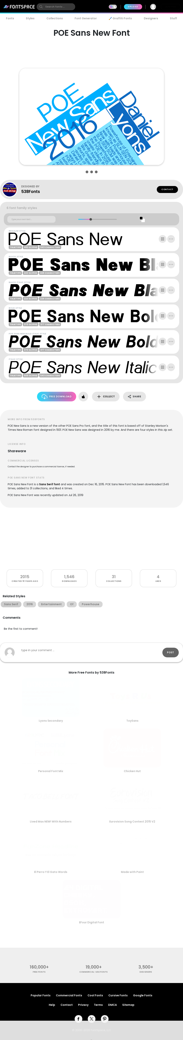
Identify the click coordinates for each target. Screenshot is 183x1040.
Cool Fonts (95, 995)
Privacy (83, 1005)
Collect (106, 396)
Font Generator (86, 18)
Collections (54, 18)
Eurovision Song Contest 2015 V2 (132, 821)
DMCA (112, 1005)
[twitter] (91, 1019)
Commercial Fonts (69, 995)
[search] (56, 6)
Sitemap (128, 1005)
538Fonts (30, 191)
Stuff (173, 18)
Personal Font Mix (50, 771)
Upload (133, 6)
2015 (24, 576)
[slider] (90, 219)
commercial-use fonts (93, 971)
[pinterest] (105, 1019)
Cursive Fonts (118, 995)
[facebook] (78, 1019)
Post (170, 652)
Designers (151, 18)
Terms (98, 1005)
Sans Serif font (49, 484)
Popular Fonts (41, 995)
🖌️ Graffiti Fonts (120, 18)
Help (52, 1005)
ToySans (132, 721)
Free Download (57, 396)
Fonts (10, 18)
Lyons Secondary (51, 721)
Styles (30, 18)
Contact (167, 189)
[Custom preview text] (31, 219)
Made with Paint (132, 872)
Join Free (170, 6)
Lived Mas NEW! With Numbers (51, 821)
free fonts (39, 971)
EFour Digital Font (91, 922)
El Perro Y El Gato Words (50, 872)
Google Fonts (142, 995)
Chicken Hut (132, 771)
